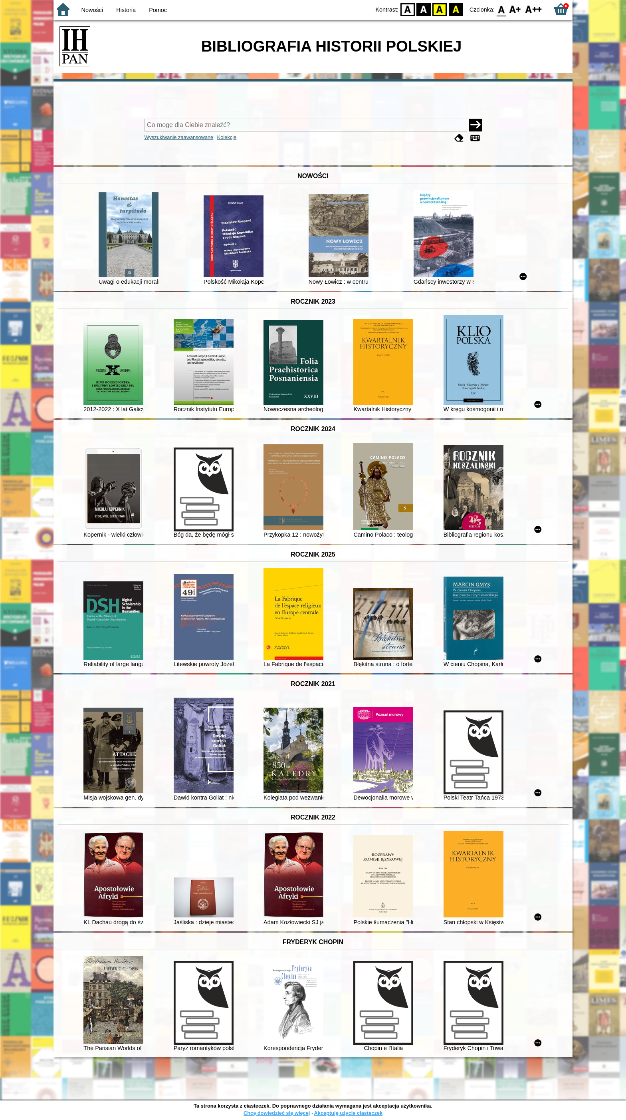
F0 (501, 9)
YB (440, 9)
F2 (533, 9)
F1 (515, 9)
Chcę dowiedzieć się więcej (277, 1113)
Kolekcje (226, 137)
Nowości (92, 10)
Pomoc (158, 10)
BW (423, 9)
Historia (126, 10)
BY (456, 9)
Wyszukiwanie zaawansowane (179, 137)
